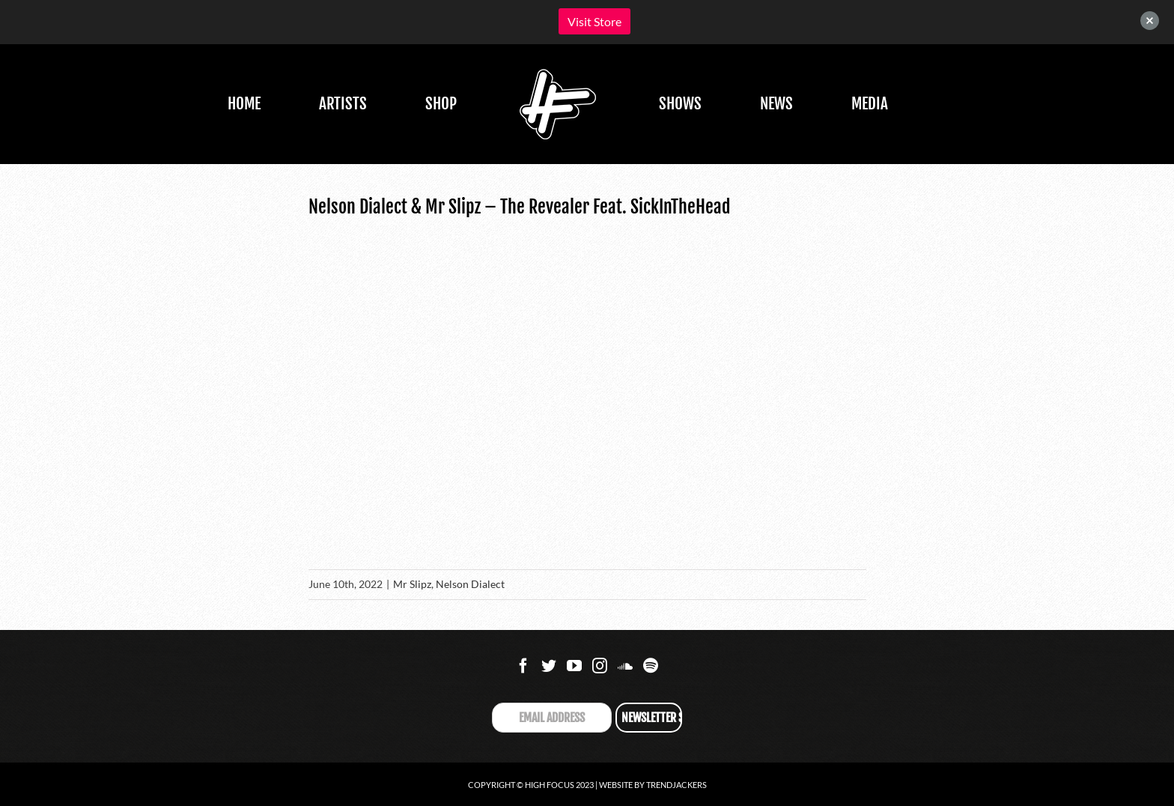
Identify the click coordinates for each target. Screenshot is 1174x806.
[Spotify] (650, 665)
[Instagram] (599, 665)
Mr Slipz (412, 584)
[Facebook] (523, 665)
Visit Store (594, 21)
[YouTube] (574, 665)
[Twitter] (548, 665)
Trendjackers (676, 785)
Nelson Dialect (470, 584)
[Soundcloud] (625, 665)
